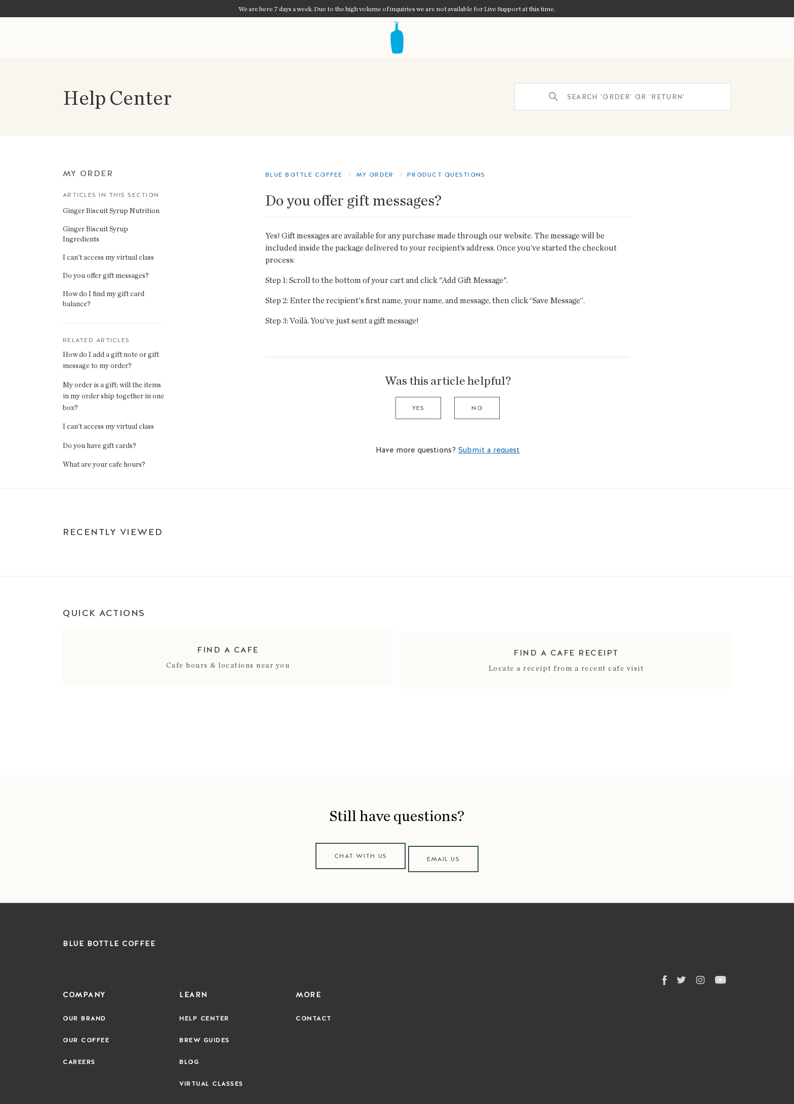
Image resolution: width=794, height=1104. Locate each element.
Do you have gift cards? (99, 445)
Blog (189, 1056)
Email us (446, 853)
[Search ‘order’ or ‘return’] (622, 96)
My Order (88, 173)
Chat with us (358, 853)
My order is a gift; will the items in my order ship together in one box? (113, 396)
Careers (79, 1056)
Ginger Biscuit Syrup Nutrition (111, 210)
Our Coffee (86, 1035)
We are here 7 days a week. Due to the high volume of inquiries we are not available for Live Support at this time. (397, 8)
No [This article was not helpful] (477, 408)
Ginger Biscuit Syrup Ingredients (95, 233)
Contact (314, 1013)
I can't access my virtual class (108, 257)
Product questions (446, 175)
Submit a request (489, 450)
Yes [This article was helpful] (418, 408)
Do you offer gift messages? (106, 275)
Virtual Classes (211, 1078)
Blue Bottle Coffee (304, 175)
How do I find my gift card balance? (103, 298)
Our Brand (84, 1013)
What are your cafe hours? (104, 464)
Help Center (117, 97)
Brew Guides (204, 1035)
